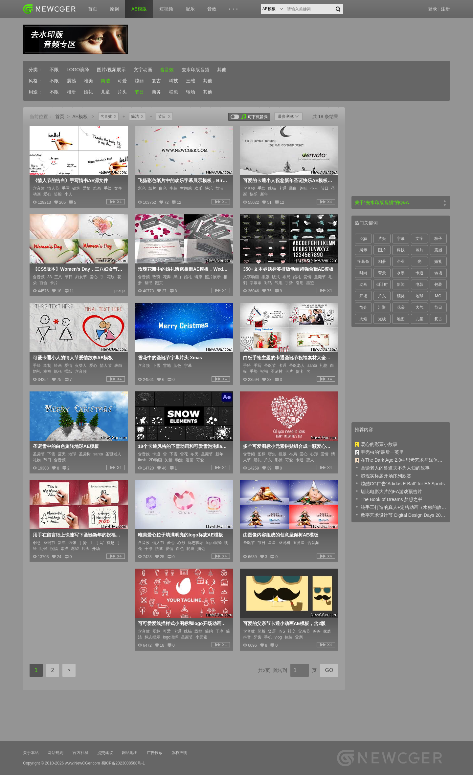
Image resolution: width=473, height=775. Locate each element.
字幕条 (363, 261)
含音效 (167, 69)
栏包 (173, 91)
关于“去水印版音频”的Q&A (382, 202)
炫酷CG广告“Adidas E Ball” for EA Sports (400, 483)
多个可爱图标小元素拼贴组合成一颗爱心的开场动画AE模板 (288, 446)
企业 (401, 261)
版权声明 (179, 752)
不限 (54, 69)
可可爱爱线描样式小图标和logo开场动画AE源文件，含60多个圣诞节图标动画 (183, 623)
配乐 (190, 8)
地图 (401, 319)
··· (234, 9)
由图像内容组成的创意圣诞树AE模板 (280, 534)
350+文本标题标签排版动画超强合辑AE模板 (288, 269)
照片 (419, 250)
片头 (122, 91)
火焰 (363, 319)
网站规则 (55, 752)
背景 (382, 273)
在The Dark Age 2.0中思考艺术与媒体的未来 (401, 460)
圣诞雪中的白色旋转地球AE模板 (66, 446)
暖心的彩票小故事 (376, 444)
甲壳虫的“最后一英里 (379, 452)
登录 (432, 8)
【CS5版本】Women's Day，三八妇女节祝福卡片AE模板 (78, 269)
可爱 (122, 80)
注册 (445, 8)
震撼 (71, 80)
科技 (173, 80)
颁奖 (401, 296)
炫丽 (139, 80)
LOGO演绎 (78, 69)
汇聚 (382, 307)
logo (363, 238)
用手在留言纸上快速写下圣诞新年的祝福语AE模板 (78, 534)
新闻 (401, 284)
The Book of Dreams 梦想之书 (388, 499)
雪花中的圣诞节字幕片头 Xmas (170, 357)
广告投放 (155, 752)
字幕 (401, 238)
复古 (156, 80)
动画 (363, 284)
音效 (211, 8)
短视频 (166, 8)
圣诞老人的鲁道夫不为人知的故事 (392, 468)
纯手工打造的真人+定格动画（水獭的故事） (401, 507)
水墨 (401, 273)
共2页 (264, 670)
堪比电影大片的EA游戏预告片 (388, 491)
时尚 (363, 273)
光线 (382, 319)
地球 (419, 296)
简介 (363, 307)
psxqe (119, 290)
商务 (156, 91)
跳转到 (280, 670)
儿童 (105, 91)
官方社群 (80, 752)
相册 (71, 91)
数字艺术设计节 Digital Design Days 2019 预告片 (401, 515)
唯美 (88, 80)
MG (438, 296)
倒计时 (382, 284)
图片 (382, 250)
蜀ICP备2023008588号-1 (123, 763)
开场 (363, 296)
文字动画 (143, 69)
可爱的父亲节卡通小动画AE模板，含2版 (284, 623)
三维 (190, 80)
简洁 (105, 80)
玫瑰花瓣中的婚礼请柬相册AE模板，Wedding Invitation (183, 269)
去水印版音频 (195, 69)
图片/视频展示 (111, 69)
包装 (438, 284)
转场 (190, 91)
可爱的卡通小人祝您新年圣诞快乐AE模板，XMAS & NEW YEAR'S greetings (288, 180)
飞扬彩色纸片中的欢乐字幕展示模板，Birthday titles (183, 180)
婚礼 (88, 91)
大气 (419, 307)
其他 (221, 69)
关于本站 (31, 752)
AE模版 (139, 8)
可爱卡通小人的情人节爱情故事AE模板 (73, 357)
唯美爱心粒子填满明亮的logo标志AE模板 (180, 534)
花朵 (401, 307)
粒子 (438, 238)
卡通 (419, 273)
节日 (139, 91)
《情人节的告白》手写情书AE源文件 (70, 180)
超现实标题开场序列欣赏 (383, 475)
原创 (114, 8)
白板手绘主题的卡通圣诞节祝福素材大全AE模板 (288, 357)
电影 (419, 284)
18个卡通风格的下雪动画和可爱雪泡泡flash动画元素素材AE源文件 (183, 446)
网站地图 (130, 752)
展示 (363, 250)
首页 (92, 8)
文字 (419, 238)
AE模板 (80, 116)
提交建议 (105, 752)
